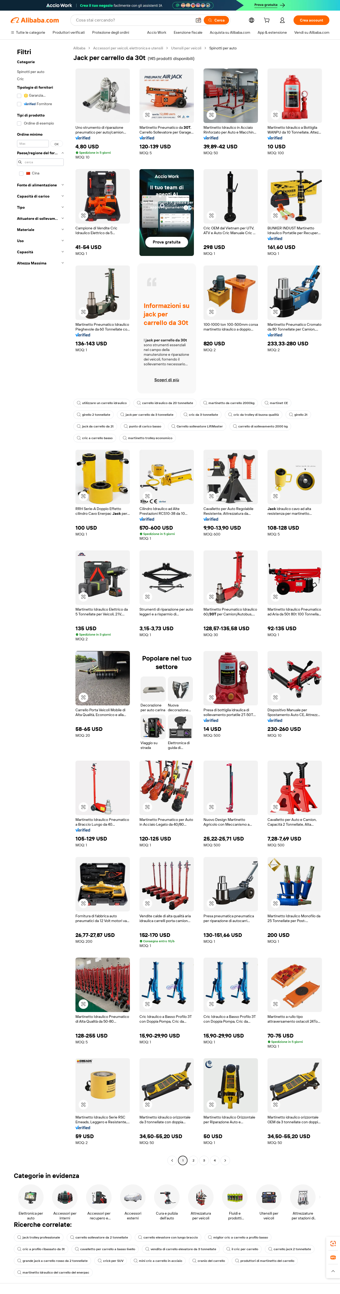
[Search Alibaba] (133, 20)
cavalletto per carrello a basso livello (105, 1249)
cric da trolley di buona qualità (253, 415)
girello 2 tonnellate (93, 415)
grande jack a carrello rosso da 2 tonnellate (52, 1261)
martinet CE (276, 403)
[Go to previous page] (172, 1160)
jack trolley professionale (38, 1237)
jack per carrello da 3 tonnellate (146, 415)
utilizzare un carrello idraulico (102, 403)
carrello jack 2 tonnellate (289, 1249)
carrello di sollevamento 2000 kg (260, 426)
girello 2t (298, 415)
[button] (198, 20)
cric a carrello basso (95, 438)
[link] (333, 1243)
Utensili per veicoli (186, 48)
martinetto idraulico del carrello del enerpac (53, 1272)
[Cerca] (216, 20)
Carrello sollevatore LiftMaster (197, 426)
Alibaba (79, 48)
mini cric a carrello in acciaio (158, 1261)
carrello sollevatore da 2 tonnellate (99, 1237)
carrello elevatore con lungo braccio (168, 1237)
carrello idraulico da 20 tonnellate (165, 403)
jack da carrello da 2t (95, 426)
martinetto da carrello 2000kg (228, 403)
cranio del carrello (208, 1261)
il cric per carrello (242, 1249)
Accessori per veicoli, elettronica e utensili (128, 48)
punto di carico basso (142, 426)
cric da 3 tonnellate (201, 415)
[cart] (268, 21)
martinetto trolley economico (147, 438)
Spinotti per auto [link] (223, 48)
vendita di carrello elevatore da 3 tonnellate (180, 1249)
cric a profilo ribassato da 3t (41, 1249)
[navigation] (40, 604)
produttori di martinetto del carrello (264, 1261)
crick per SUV (111, 1261)
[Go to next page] (225, 1160)
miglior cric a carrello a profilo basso (238, 1237)
